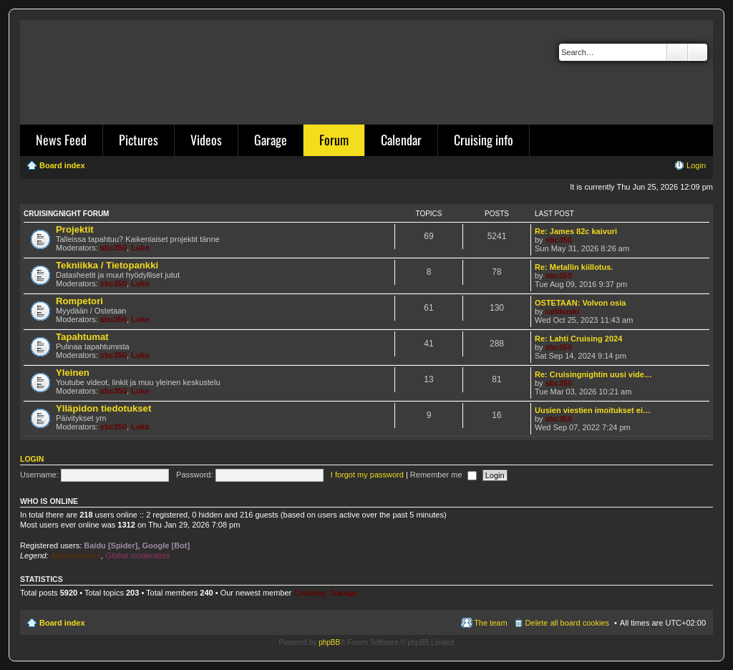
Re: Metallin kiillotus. (574, 267)
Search (677, 52)
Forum (334, 139)
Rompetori (79, 301)
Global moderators (137, 555)
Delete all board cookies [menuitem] (567, 622)
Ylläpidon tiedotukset (103, 408)
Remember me (443, 474)
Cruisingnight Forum (66, 214)
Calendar (401, 139)
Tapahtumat (82, 336)
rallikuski (562, 311)
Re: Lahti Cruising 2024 (578, 338)
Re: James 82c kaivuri (576, 231)
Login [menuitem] (696, 165)
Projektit (75, 229)
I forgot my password (367, 474)
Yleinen (72, 372)
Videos (206, 139)
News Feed (61, 139)
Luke (140, 247)
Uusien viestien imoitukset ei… (593, 410)
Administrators (76, 555)
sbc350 (113, 247)
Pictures (138, 139)
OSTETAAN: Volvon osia (580, 302)
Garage (270, 139)
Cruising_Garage (325, 592)
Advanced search (697, 52)
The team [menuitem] (490, 622)
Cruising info (483, 139)
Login (32, 459)
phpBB (329, 642)
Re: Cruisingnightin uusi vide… (593, 374)
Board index (62, 622)
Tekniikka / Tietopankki (107, 265)
